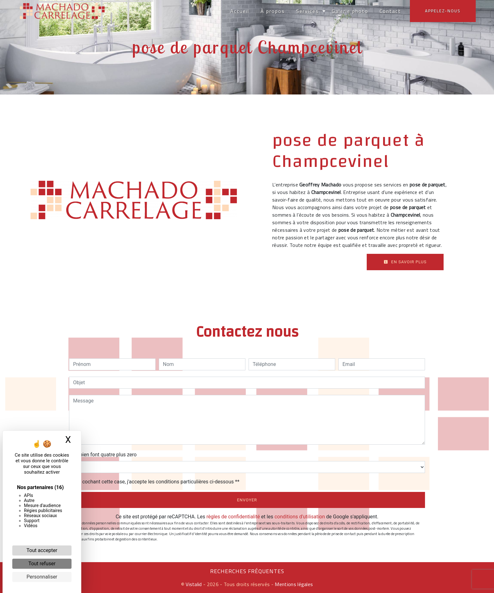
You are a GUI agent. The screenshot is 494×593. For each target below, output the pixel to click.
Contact (389, 11)
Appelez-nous (442, 10)
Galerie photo (349, 11)
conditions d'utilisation (299, 517)
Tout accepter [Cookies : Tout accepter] (41, 550)
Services (307, 11)
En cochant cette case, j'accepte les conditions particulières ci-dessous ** (157, 482)
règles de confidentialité (233, 517)
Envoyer (247, 500)
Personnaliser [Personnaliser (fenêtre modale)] (41, 577)
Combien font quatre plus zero (103, 455)
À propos (272, 11)
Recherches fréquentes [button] (247, 571)
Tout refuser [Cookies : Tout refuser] (41, 564)
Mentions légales (293, 584)
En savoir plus (405, 261)
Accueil (239, 11)
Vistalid (194, 584)
